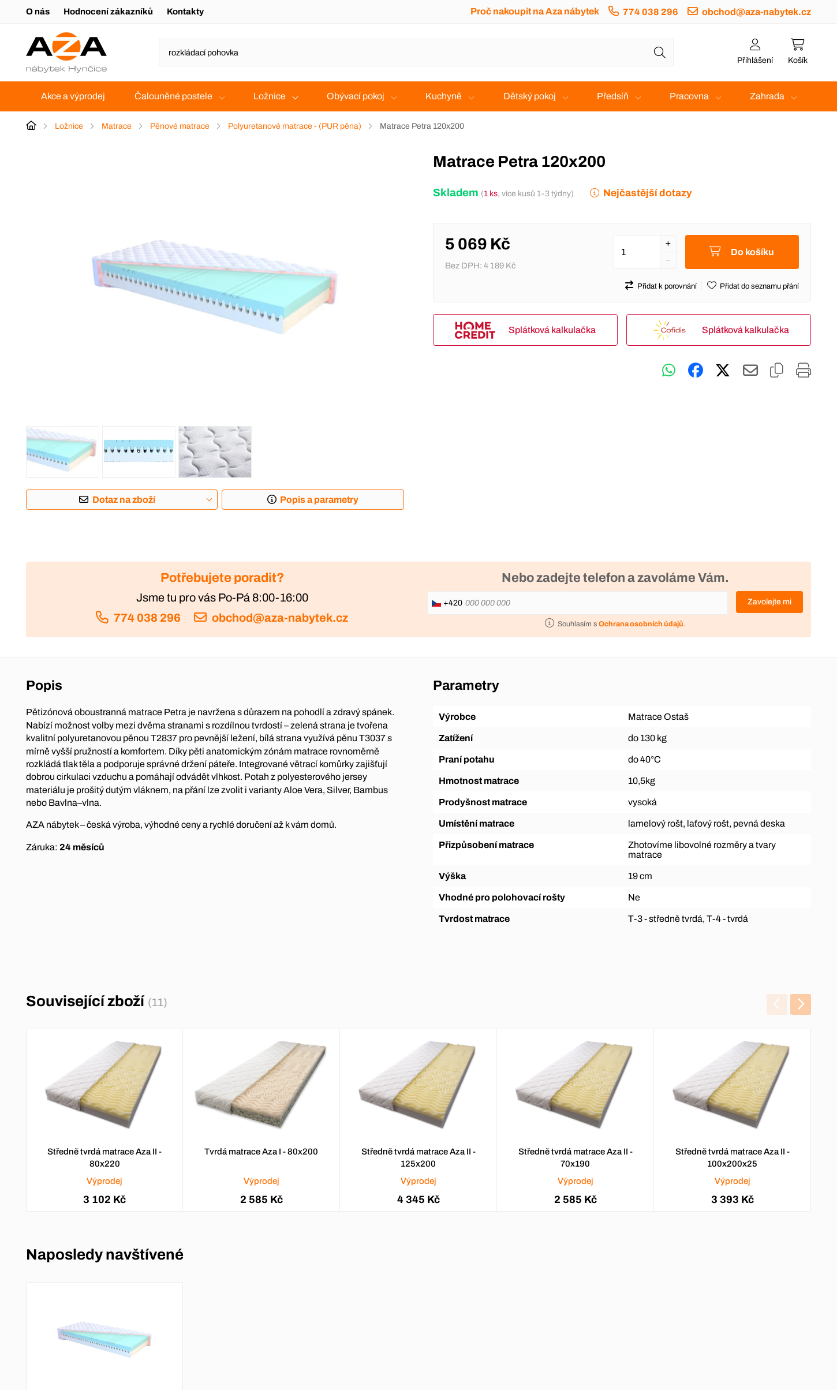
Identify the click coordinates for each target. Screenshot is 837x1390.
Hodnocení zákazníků (108, 11)
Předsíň (613, 96)
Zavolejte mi (769, 601)
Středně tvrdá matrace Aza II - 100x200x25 (732, 1157)
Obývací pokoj (355, 96)
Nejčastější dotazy (647, 193)
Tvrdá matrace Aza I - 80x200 (261, 1151)
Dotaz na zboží (123, 500)
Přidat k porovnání (667, 286)
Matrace (117, 126)
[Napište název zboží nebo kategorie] (416, 52)
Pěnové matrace (180, 126)
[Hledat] (660, 52)
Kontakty (185, 11)
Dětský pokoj (529, 96)
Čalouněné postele (173, 96)
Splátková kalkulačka (552, 330)
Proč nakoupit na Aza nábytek (534, 11)
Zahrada (767, 96)
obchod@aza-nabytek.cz (756, 12)
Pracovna (689, 96)
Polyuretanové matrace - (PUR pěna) (294, 126)
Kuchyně (443, 96)
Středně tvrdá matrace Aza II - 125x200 (418, 1157)
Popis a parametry (319, 500)
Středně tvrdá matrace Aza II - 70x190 (575, 1157)
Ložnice (269, 96)
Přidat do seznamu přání (759, 286)
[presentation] (777, 1004)
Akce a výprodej (73, 96)
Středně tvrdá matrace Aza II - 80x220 (104, 1157)
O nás (38, 11)
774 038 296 (650, 12)
